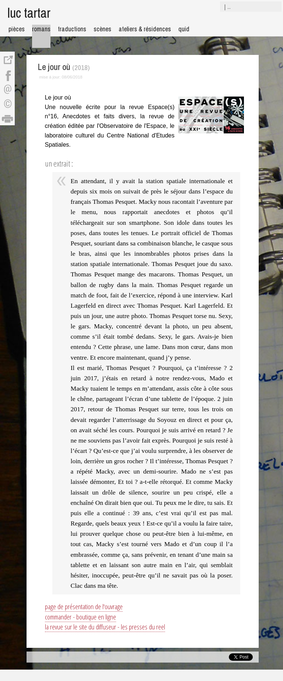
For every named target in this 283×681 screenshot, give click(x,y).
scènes (102, 29)
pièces (16, 29)
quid (183, 29)
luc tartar (28, 13)
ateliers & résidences (145, 29)
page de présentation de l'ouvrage (84, 606)
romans (41, 29)
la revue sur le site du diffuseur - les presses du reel (105, 627)
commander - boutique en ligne (80, 617)
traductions (72, 29)
